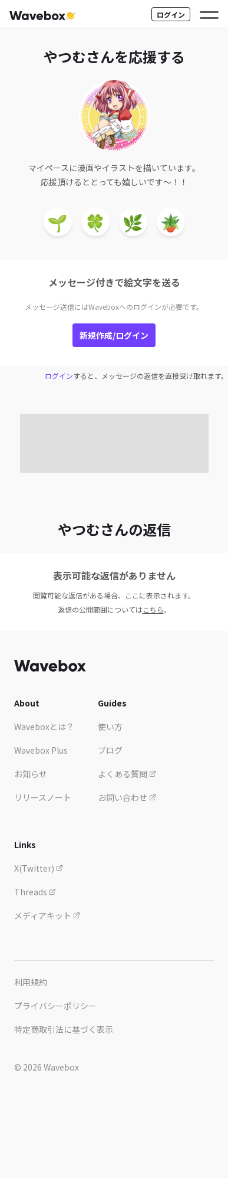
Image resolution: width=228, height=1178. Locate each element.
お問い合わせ (127, 797)
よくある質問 (127, 774)
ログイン (171, 14)
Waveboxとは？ (44, 726)
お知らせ (30, 774)
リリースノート (42, 797)
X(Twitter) (38, 868)
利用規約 (30, 982)
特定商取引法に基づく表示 (63, 1029)
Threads (35, 892)
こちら (153, 609)
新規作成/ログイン (114, 335)
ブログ (110, 750)
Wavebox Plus (41, 750)
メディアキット (47, 915)
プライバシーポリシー (55, 1006)
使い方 (110, 726)
